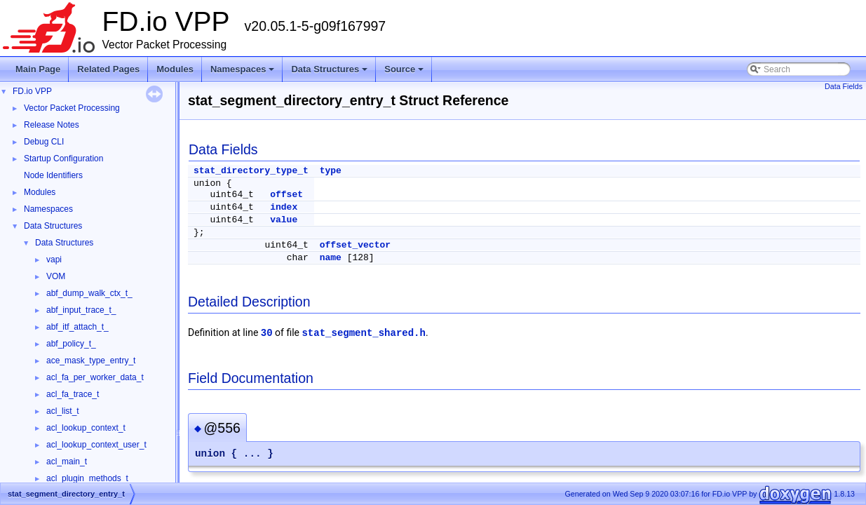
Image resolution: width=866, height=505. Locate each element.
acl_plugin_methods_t (87, 478)
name (330, 257)
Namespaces (243, 73)
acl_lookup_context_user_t (96, 445)
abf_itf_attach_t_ (77, 327)
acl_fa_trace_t (72, 394)
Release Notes (51, 125)
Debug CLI (44, 142)
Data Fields (843, 86)
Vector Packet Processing (72, 108)
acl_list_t (62, 411)
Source (405, 73)
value (283, 220)
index (283, 207)
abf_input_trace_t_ (81, 310)
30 (267, 333)
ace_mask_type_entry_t (90, 360)
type (330, 171)
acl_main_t (66, 461)
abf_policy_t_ (71, 344)
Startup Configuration (63, 158)
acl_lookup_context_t (86, 428)
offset (286, 194)
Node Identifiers (53, 175)
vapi (54, 259)
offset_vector (355, 245)
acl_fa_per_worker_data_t (95, 377)
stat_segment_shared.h (363, 333)
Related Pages (108, 69)
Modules (175, 69)
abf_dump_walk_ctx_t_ (89, 293)
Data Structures (330, 73)
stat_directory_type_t (251, 171)
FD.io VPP (32, 91)
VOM (55, 276)
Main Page (37, 69)
